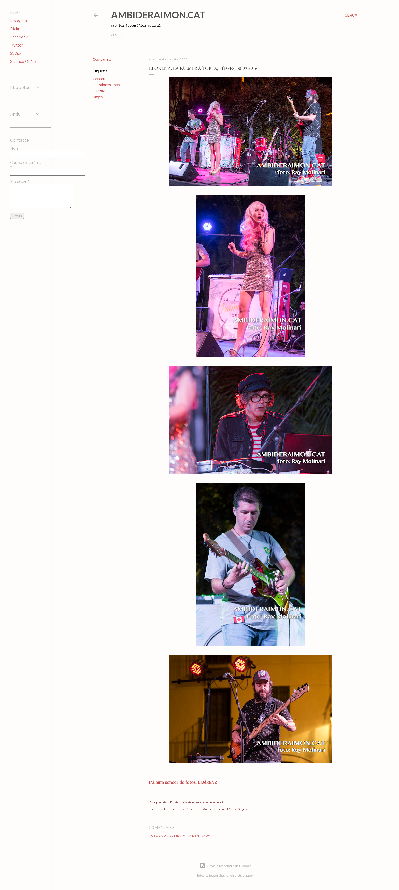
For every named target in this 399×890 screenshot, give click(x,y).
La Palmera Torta (106, 85)
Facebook (19, 37)
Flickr (14, 29)
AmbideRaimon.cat (158, 14)
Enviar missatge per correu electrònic (197, 802)
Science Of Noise (25, 61)
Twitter (16, 45)
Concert (99, 79)
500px (15, 53)
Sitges (98, 97)
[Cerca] (351, 15)
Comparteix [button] (102, 59)
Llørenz (99, 91)
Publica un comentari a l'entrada (179, 835)
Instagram (19, 21)
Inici (117, 35)
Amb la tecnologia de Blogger (225, 866)
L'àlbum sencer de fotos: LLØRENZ (183, 782)
